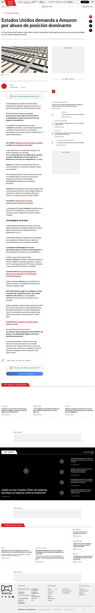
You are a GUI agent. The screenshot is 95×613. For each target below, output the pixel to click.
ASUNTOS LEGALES (66, 591)
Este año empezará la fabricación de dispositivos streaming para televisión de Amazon (21, 274)
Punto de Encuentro (70, 2)
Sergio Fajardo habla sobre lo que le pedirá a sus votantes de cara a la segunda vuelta (81, 491)
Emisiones (6, 6)
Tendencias (58, 2)
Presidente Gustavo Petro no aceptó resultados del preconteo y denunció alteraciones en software (81, 481)
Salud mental (77, 529)
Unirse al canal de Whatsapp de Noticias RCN (24, 96)
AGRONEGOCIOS (66, 593)
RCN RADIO (50, 593)
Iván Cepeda (76, 541)
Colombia (19, 2)
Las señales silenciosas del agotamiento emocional (80, 532)
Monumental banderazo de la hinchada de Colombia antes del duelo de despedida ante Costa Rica (50, 552)
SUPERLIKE (81, 593)
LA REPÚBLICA (65, 589)
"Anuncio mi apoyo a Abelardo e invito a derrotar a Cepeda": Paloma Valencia (69, 124)
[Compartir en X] (90, 25)
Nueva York (4, 406)
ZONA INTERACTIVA (83, 591)
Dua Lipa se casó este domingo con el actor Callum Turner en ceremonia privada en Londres (16, 551)
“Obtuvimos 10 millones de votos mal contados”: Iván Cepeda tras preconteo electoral (82, 460)
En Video (9, 452)
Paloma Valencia (59, 120)
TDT (56, 589)
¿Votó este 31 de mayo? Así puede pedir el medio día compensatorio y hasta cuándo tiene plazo (67, 105)
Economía (51, 2)
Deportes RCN (34, 2)
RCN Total (50, 591)
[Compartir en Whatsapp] (90, 30)
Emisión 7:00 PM (87, 7)
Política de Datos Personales (44, 609)
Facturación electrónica (34, 590)
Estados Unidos (11, 360)
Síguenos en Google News (24, 373)
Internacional (27, 2)
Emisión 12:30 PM (47, 7)
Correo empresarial (23, 598)
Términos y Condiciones (69, 609)
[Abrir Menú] (2, 2)
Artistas (65, 112)
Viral (2, 548)
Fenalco (75, 554)
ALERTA (49, 596)
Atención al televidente (21, 593)
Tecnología (27, 360)
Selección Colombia (41, 548)
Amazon (20, 360)
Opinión (64, 2)
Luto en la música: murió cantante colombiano (74, 114)
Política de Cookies (57, 609)
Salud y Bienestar (42, 2)
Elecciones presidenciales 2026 (60, 102)
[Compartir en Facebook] (90, 21)
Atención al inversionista (21, 603)
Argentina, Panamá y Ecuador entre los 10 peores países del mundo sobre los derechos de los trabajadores (79, 410)
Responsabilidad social (24, 589)
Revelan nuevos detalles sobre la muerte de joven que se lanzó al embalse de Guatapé (68, 133)
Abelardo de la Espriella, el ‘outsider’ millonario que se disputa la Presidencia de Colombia (81, 470)
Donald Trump (37, 406)
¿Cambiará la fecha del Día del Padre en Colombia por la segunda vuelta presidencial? (83, 558)
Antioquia (58, 130)
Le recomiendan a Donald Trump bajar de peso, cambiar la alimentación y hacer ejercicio (46, 410)
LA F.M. (49, 594)
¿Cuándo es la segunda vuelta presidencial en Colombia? (71, 142)
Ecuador (67, 406)
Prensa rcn (21, 600)
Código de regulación (24, 595)
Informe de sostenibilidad (35, 593)
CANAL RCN (84, 2)
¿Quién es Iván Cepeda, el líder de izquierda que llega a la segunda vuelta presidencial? (24, 491)
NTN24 (49, 589)
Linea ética (34, 598)
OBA (32, 600)
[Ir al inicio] (10, 3)
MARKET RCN (82, 594)
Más (89, 452)
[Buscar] (93, 2)
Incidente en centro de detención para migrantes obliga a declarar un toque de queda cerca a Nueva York (14, 410)
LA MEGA (50, 600)
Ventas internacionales (35, 596)
